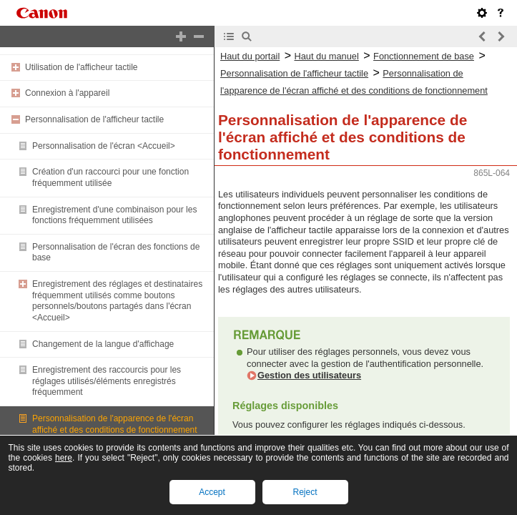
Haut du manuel (326, 56)
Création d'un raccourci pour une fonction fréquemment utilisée (110, 177)
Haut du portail (250, 56)
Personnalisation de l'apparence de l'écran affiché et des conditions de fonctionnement (114, 424)
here (63, 458)
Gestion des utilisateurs (309, 375)
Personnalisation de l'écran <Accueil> (103, 146)
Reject (304, 492)
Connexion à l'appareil (67, 93)
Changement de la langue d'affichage (103, 344)
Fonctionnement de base (423, 56)
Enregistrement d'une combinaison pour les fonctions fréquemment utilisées (114, 215)
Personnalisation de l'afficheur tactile (94, 119)
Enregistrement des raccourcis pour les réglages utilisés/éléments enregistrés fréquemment (106, 381)
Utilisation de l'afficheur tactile (81, 67)
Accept (212, 492)
